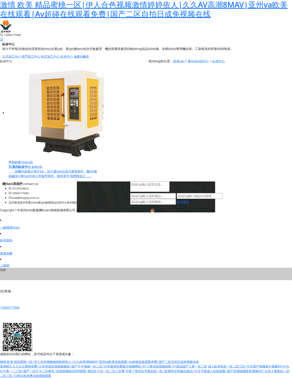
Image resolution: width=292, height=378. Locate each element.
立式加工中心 (11, 56)
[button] (1, 39)
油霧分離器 (81, 56)
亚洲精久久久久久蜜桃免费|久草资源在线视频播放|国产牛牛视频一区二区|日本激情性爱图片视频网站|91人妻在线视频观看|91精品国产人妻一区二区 (103, 366)
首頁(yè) (178, 61)
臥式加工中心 (50, 56)
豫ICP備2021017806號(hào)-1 (126, 210)
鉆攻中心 (66, 56)
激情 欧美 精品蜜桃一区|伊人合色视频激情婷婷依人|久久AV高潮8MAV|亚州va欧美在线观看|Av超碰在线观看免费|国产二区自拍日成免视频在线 (99, 362)
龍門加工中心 (31, 56)
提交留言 (183, 202)
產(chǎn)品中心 (198, 61)
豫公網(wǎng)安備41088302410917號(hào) (182, 210)
